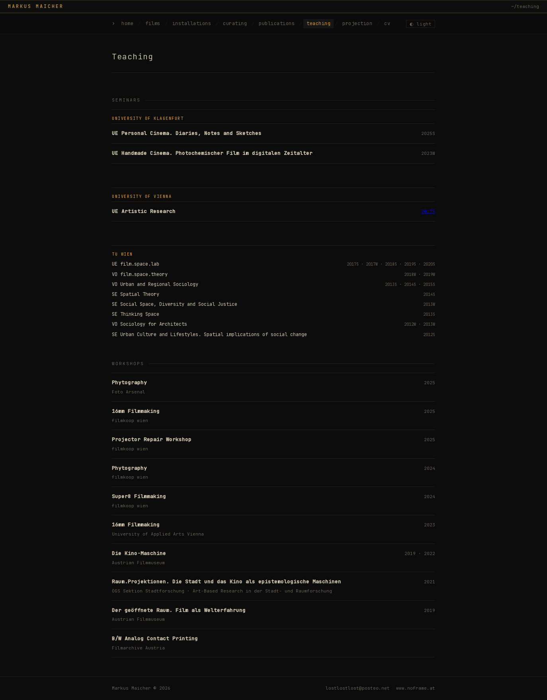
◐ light (421, 24)
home (127, 23)
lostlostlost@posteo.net (358, 688)
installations (191, 23)
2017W (372, 264)
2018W (410, 274)
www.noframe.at (415, 688)
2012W (410, 324)
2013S (391, 284)
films (152, 23)
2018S (391, 264)
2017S (428, 211)
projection (357, 23)
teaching (318, 23)
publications (277, 23)
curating (235, 23)
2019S (410, 264)
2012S (429, 334)
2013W (429, 304)
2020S (429, 264)
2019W (429, 274)
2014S (410, 284)
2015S (429, 284)
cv (387, 23)
